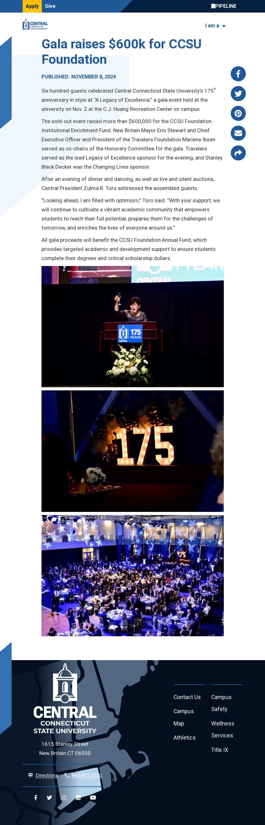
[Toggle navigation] (239, 25)
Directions (47, 776)
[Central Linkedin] (78, 797)
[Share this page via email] (238, 133)
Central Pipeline (225, 6)
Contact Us (187, 697)
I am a (212, 26)
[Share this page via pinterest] (238, 113)
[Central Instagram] (64, 797)
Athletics (185, 738)
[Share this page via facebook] (238, 73)
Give (50, 6)
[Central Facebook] (35, 797)
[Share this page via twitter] (238, 93)
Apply (32, 6)
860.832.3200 (87, 776)
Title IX (220, 750)
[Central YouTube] (93, 797)
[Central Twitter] (49, 797)
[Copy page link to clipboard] (238, 152)
